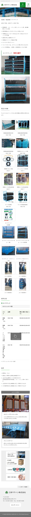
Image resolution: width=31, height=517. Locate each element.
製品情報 (8, 19)
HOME (3, 19)
